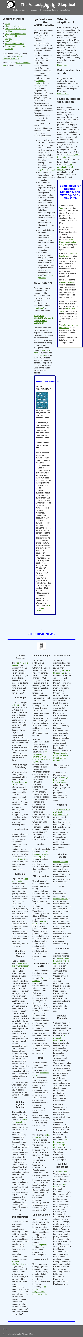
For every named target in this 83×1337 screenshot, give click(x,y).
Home (7, 24)
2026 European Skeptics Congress (67, 242)
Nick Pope (16, 705)
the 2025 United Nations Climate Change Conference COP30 (41, 757)
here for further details (43, 608)
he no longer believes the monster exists (61, 780)
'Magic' (62, 208)
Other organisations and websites (65, 167)
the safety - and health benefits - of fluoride (61, 960)
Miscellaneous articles (14, 44)
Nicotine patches (60, 862)
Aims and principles (13, 26)
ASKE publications (13, 41)
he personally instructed (59, 1038)
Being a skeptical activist (15, 34)
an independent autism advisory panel (40, 854)
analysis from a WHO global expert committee (61, 812)
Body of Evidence (67, 282)
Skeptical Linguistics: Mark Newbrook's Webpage (43, 319)
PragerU (22, 859)
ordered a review (60, 899)
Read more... (63, 65)
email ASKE (39, 308)
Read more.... (63, 93)
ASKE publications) (46, 170)
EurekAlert (62, 1171)
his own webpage (41, 355)
